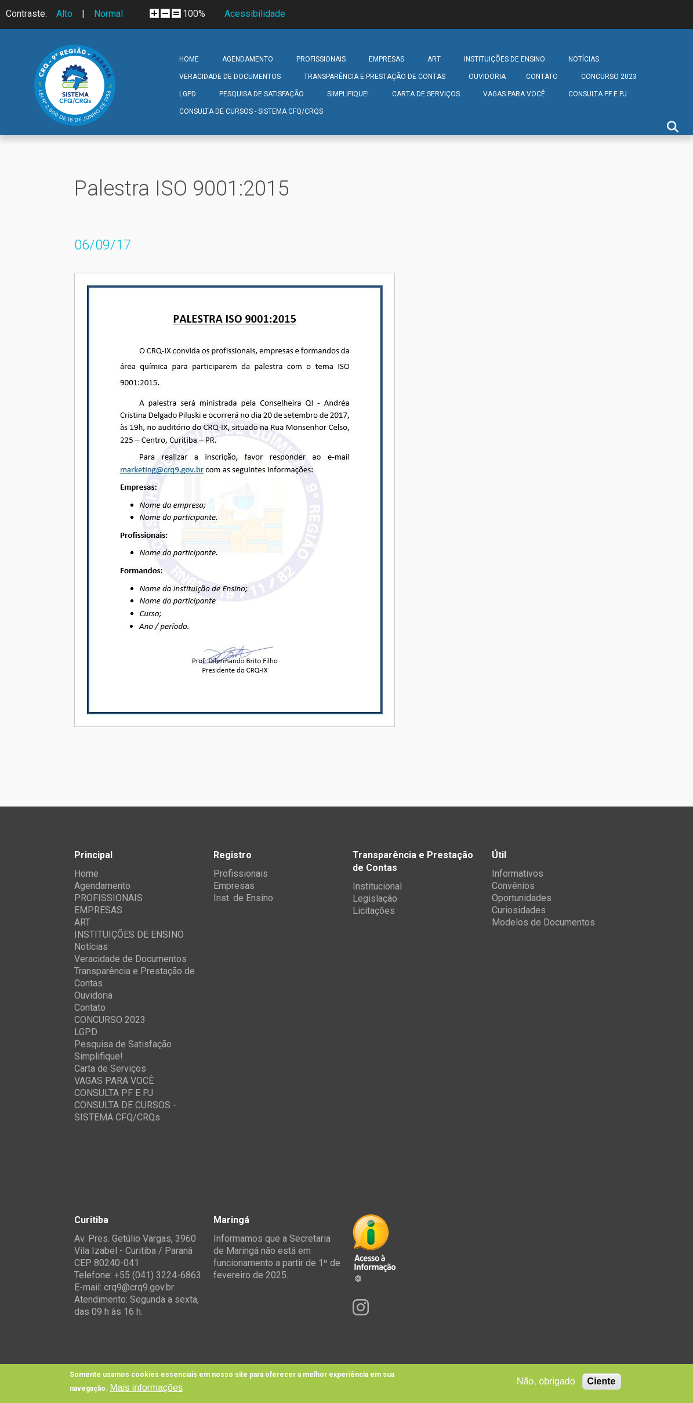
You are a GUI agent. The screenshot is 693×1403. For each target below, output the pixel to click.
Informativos (517, 873)
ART (434, 59)
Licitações (374, 910)
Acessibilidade (254, 13)
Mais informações (146, 1388)
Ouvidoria (487, 77)
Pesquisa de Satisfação (261, 94)
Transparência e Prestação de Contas (374, 77)
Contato (542, 77)
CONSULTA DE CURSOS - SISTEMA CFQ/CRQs (251, 111)
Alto (64, 13)
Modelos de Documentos (543, 922)
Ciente (601, 1381)
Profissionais (240, 873)
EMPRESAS (386, 59)
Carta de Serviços (426, 94)
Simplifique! (348, 94)
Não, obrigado (546, 1381)
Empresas (234, 885)
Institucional (377, 886)
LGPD (187, 94)
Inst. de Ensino (243, 897)
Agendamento (247, 59)
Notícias (583, 59)
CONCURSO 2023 (609, 77)
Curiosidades (519, 910)
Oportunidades (522, 897)
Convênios (513, 885)
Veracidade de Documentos (230, 77)
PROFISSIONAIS (321, 59)
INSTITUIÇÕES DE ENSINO (504, 59)
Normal (108, 13)
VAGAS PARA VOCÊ (514, 94)
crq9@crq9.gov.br (139, 1287)
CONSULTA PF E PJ (597, 94)
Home (189, 59)
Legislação (375, 898)
